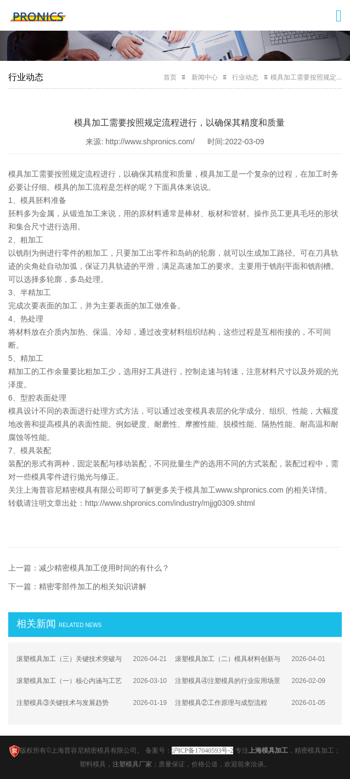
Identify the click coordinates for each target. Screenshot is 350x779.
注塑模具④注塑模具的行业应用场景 (227, 681)
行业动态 (245, 77)
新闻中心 (204, 77)
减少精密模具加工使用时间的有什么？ (104, 567)
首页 (170, 77)
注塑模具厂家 (132, 764)
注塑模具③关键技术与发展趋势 (62, 703)
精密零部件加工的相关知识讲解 (92, 586)
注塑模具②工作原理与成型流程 (221, 703)
